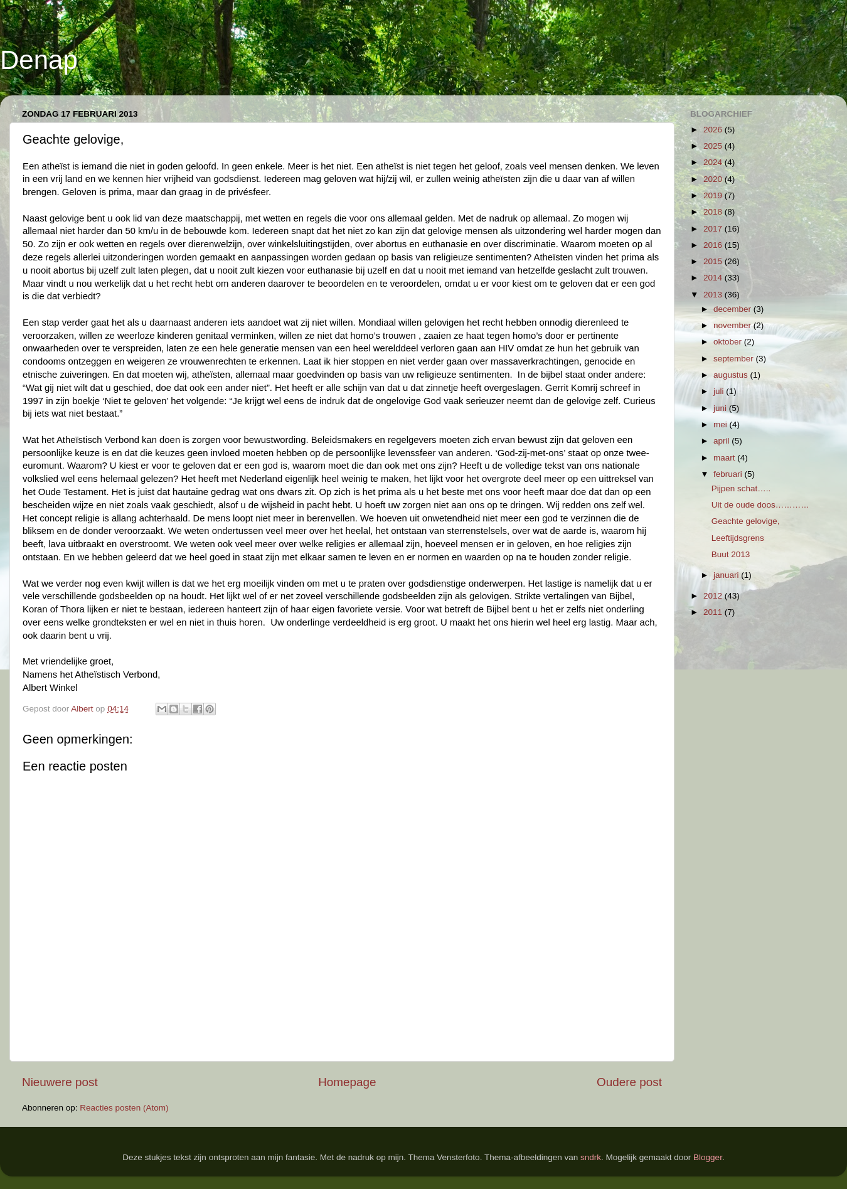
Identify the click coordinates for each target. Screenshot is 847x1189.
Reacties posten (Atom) (124, 1107)
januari (727, 575)
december (733, 309)
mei (721, 424)
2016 (714, 245)
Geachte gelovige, (745, 521)
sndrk (590, 1157)
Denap (39, 60)
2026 (714, 129)
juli (719, 391)
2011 (714, 612)
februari (729, 474)
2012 (714, 595)
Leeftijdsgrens (737, 538)
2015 (714, 261)
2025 (714, 146)
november (733, 325)
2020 (714, 179)
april (722, 440)
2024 (714, 162)
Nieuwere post (60, 1082)
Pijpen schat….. (741, 488)
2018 (714, 211)
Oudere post (629, 1082)
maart (725, 457)
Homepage (347, 1082)
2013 (714, 294)
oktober (728, 341)
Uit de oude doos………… (760, 504)
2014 (714, 277)
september (734, 358)
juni (721, 408)
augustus (731, 375)
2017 (714, 228)
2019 (714, 195)
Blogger (707, 1157)
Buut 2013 (730, 554)
